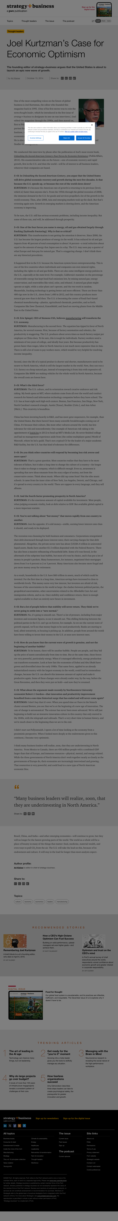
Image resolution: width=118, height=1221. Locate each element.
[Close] (91, 124)
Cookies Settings (35, 138)
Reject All (66, 138)
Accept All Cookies (84, 138)
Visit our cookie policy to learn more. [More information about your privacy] (76, 131)
